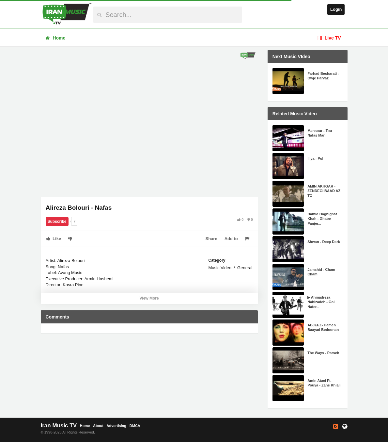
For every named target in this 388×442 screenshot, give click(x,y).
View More (149, 298)
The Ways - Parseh (323, 353)
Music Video (219, 267)
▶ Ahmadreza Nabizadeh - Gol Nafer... (320, 302)
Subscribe (57, 221)
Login (336, 9)
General (244, 267)
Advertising (117, 426)
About (98, 426)
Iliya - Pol (315, 158)
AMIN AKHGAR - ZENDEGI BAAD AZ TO (323, 191)
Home (56, 38)
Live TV (329, 38)
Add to (231, 238)
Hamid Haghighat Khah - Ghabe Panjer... (322, 218)
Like (53, 238)
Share (211, 238)
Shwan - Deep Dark (323, 242)
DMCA (135, 426)
